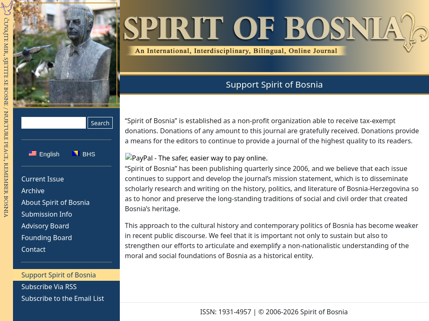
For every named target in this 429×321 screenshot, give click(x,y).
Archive (32, 190)
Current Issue (42, 179)
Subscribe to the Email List (62, 298)
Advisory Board (45, 225)
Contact (33, 249)
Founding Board (46, 237)
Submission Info (46, 214)
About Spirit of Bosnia (55, 202)
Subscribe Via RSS (49, 286)
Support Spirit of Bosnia (58, 275)
